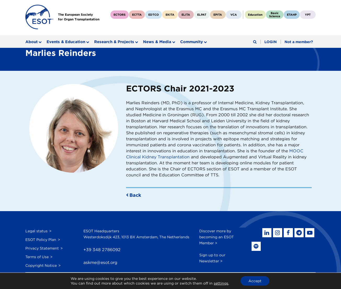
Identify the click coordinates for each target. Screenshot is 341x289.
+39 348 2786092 (102, 249)
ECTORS (119, 14)
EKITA (170, 14)
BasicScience (274, 14)
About (31, 41)
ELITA (185, 14)
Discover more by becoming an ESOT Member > (216, 237)
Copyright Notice (41, 265)
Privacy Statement (42, 248)
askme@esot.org (100, 262)
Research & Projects (114, 41)
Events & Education (66, 41)
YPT (308, 14)
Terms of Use (37, 257)
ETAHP (292, 14)
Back (135, 195)
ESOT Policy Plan (40, 240)
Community (191, 41)
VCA (233, 14)
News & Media (157, 41)
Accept (255, 281)
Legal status (36, 231)
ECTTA (137, 14)
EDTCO (153, 14)
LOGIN (270, 42)
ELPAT (201, 14)
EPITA (217, 14)
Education (255, 14)
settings (221, 283)
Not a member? (299, 42)
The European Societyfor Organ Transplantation (78, 17)
